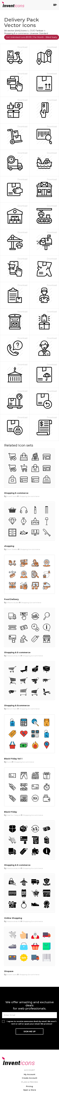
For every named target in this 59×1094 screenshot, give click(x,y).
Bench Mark (12, 709)
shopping (9, 546)
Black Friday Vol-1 (13, 758)
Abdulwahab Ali (13, 656)
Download (22, 47)
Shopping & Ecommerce (17, 705)
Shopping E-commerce (16, 493)
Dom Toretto (12, 549)
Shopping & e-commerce (16, 33)
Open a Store (29, 1090)
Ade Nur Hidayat (13, 815)
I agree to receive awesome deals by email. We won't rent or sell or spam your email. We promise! (31, 1022)
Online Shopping (13, 918)
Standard (43, 33)
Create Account (29, 1078)
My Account (29, 1074)
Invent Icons (12, 496)
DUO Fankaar (36, 30)
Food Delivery (11, 599)
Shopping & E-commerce (17, 652)
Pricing (29, 1086)
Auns (9, 762)
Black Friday (10, 812)
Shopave (8, 971)
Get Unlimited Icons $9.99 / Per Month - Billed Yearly (31, 37)
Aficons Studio (12, 602)
